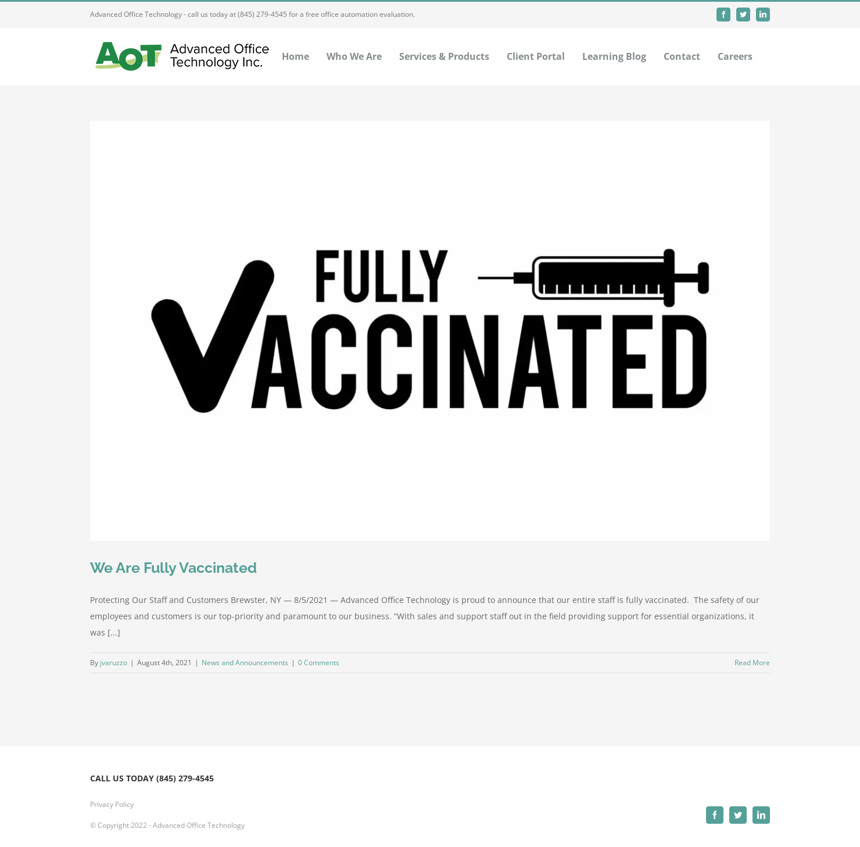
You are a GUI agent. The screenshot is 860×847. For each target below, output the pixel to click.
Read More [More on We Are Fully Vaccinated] (752, 662)
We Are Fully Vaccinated (173, 567)
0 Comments (318, 662)
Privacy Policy (112, 804)
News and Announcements (245, 662)
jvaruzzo (113, 662)
